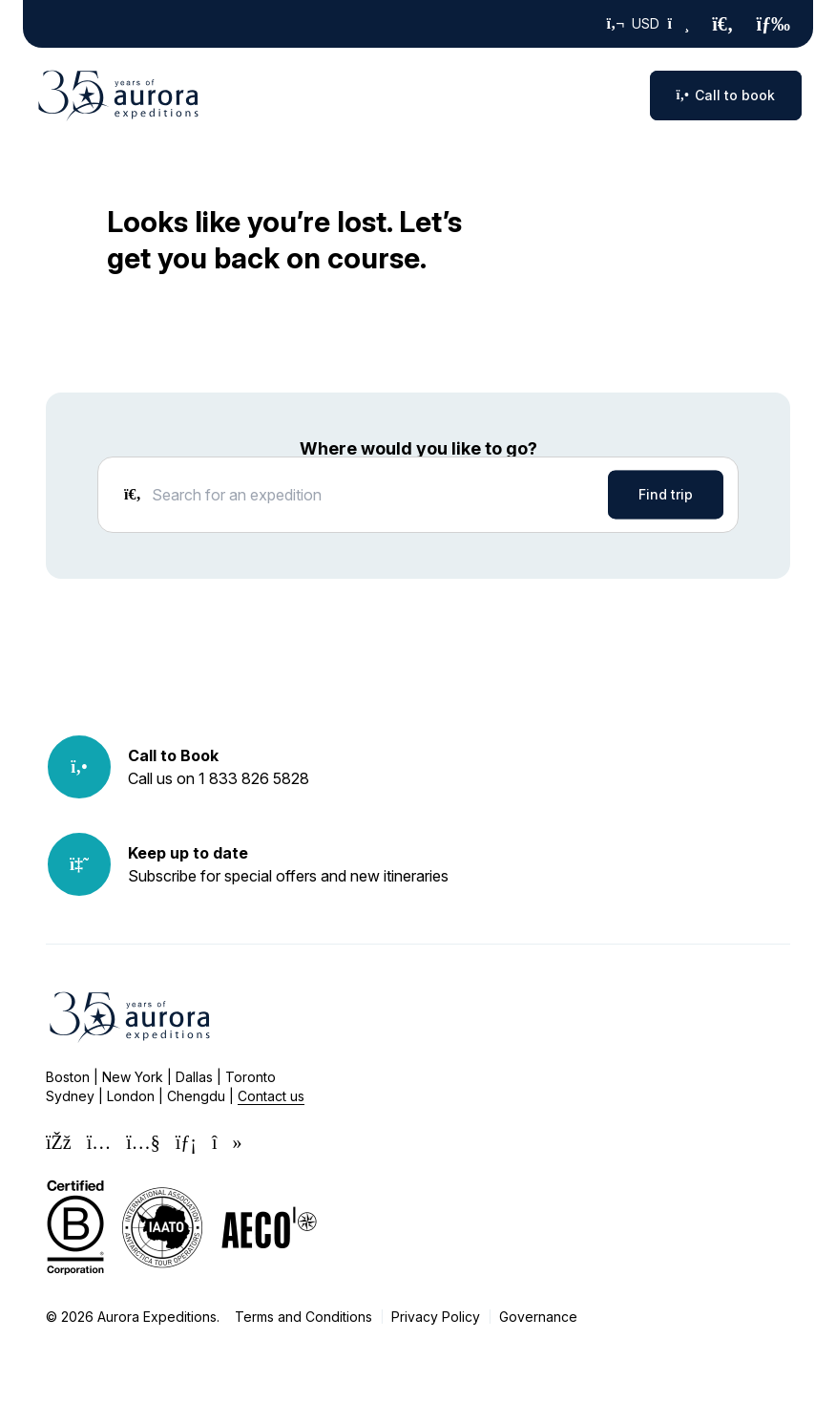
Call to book (726, 95)
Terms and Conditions (303, 1316)
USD (648, 23)
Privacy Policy (435, 1316)
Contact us (271, 1096)
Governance (538, 1316)
